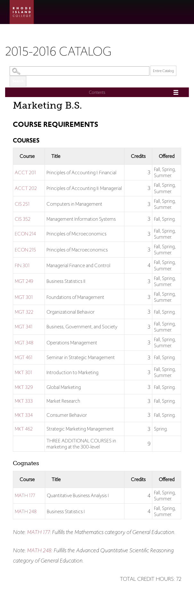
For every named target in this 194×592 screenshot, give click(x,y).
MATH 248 (26, 511)
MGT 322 (24, 311)
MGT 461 (23, 357)
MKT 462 (24, 428)
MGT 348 (24, 342)
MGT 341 (23, 326)
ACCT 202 (26, 188)
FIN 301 (22, 265)
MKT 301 (23, 372)
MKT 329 (24, 387)
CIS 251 (22, 204)
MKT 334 (24, 415)
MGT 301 (24, 297)
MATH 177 (25, 495)
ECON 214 (25, 233)
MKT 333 (24, 401)
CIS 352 (22, 219)
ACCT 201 (25, 172)
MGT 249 (24, 281)
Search (18, 81)
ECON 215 (25, 249)
